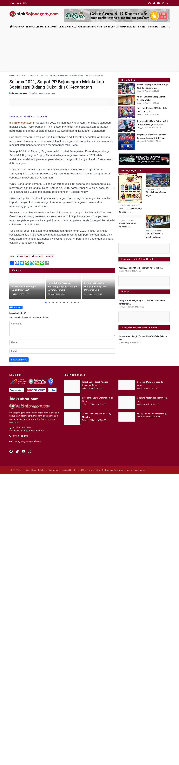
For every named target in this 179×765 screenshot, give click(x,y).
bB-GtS (141, 27)
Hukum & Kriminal (67, 27)
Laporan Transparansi (135, 728)
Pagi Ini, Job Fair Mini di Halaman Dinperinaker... (140, 367)
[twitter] (154, 3)
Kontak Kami (54, 728)
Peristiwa (19, 27)
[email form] (62, 351)
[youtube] (158, 3)
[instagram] (163, 3)
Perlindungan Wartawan (112, 728)
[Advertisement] (89, 50)
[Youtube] (24, 708)
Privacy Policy (94, 728)
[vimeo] (167, 3)
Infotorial (152, 27)
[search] (167, 26)
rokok (50, 256)
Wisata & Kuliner (128, 27)
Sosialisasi (23, 256)
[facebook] (149, 3)
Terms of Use (80, 728)
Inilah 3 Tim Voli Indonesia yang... (152, 671)
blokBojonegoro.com (18, 93)
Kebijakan (50, 27)
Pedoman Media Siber (26, 728)
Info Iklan (42, 728)
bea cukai (38, 256)
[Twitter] (17, 708)
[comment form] (62, 328)
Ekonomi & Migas (34, 27)
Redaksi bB (67, 728)
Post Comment (19, 359)
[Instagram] (29, 708)
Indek (163, 27)
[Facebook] (11, 708)
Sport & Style (111, 27)
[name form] (62, 342)
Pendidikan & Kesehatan (89, 27)
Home (11, 75)
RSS (12, 728)
